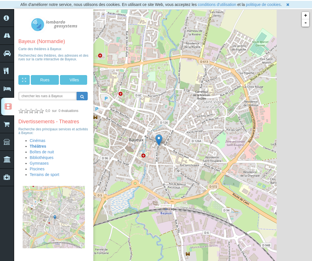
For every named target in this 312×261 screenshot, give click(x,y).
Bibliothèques (41, 157)
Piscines (37, 169)
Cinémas (37, 140)
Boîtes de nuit (42, 152)
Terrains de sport (44, 174)
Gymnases (39, 163)
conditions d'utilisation (217, 4)
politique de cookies (263, 4)
